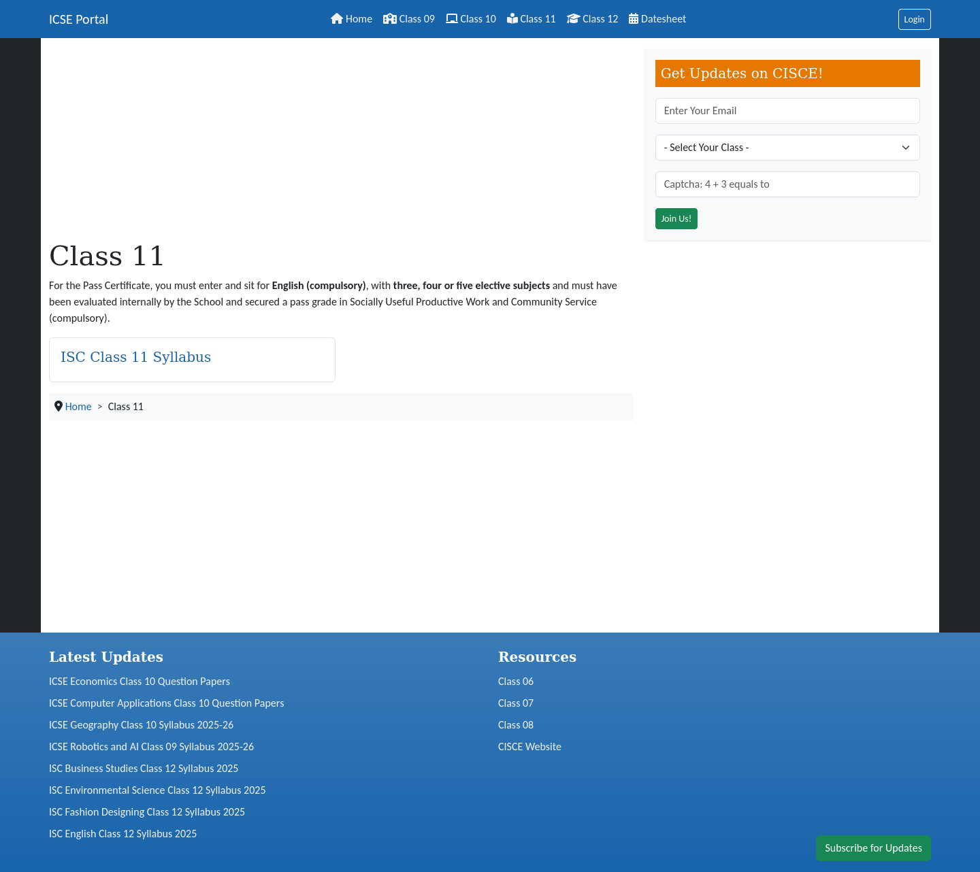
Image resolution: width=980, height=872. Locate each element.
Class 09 (409, 18)
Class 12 (593, 18)
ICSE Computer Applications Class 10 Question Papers (166, 703)
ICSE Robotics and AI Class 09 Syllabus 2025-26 (151, 746)
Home (351, 18)
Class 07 (516, 703)
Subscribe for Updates (873, 847)
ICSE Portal (78, 19)
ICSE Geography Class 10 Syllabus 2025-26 (141, 724)
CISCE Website (529, 746)
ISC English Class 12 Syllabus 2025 (123, 833)
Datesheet (657, 18)
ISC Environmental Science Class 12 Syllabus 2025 (157, 790)
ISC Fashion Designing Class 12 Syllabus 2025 (147, 811)
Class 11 (531, 18)
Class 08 (516, 724)
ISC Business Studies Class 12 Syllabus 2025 (143, 768)
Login (914, 19)
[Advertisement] (341, 144)
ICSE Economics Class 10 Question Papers (139, 681)
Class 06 (516, 681)
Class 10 (471, 18)
